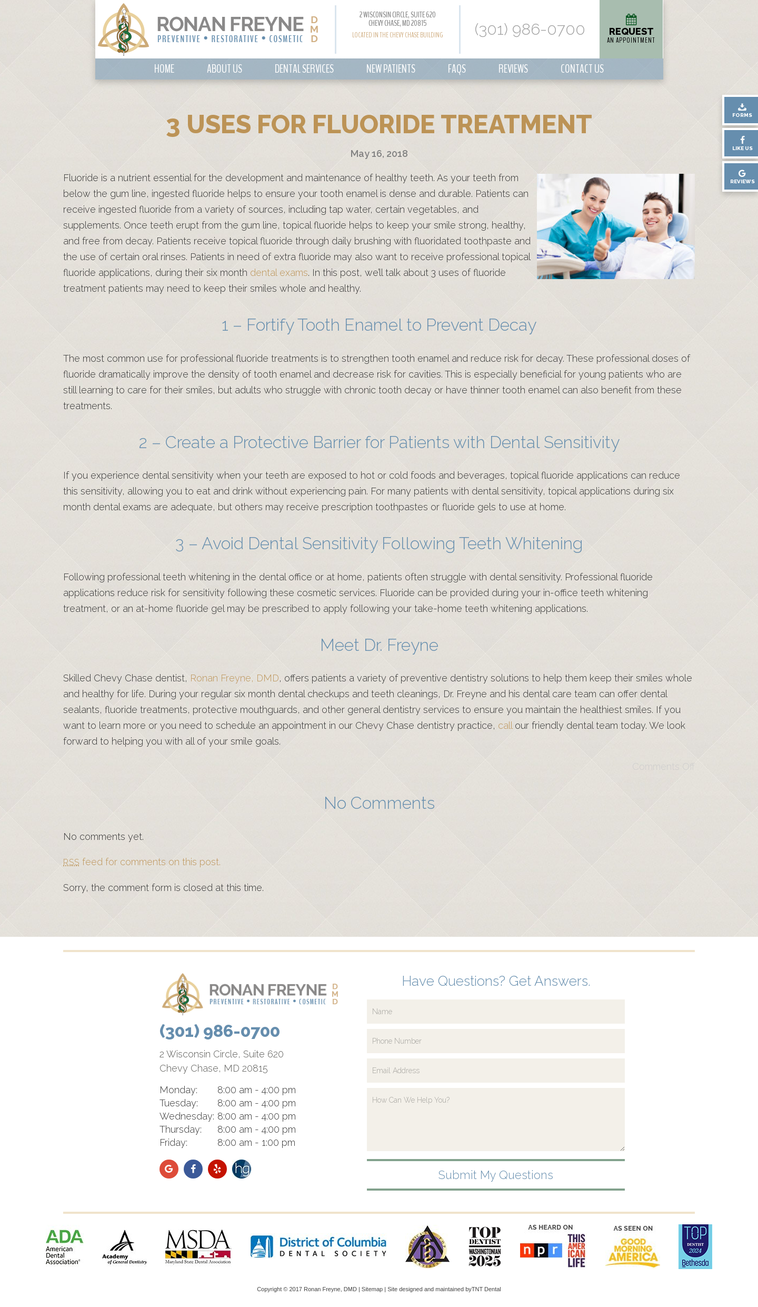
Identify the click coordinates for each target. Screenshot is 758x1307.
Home (164, 69)
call (505, 725)
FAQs (457, 69)
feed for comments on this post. (142, 861)
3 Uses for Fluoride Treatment (379, 124)
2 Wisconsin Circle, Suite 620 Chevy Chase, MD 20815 (398, 19)
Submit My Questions (495, 1175)
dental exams (279, 272)
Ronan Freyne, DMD (234, 678)
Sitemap (372, 1289)
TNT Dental (486, 1289)
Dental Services (304, 69)
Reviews (513, 69)
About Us (224, 69)
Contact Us (582, 69)
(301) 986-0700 (530, 29)
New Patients (390, 69)
